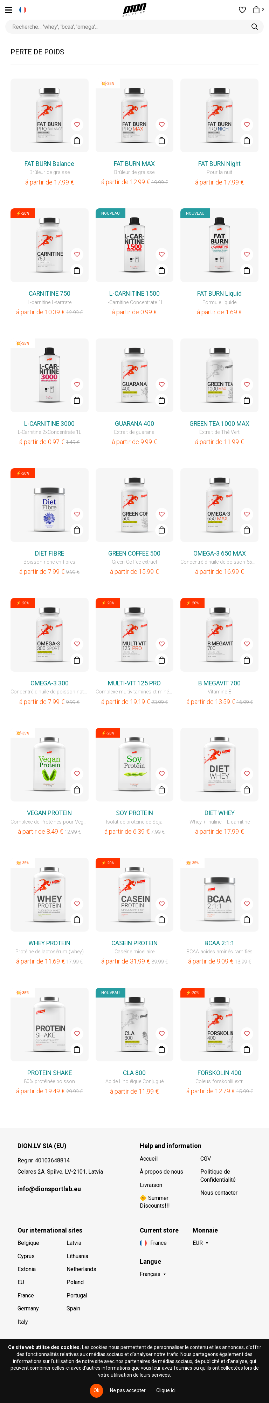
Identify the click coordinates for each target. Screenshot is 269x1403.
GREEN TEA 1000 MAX (219, 423)
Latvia (74, 1243)
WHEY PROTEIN (49, 943)
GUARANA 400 (134, 423)
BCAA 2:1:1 (220, 943)
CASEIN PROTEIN (134, 943)
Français (150, 1274)
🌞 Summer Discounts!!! (155, 1202)
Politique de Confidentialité (218, 1175)
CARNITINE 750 (49, 293)
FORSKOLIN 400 (219, 1072)
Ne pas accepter (128, 1390)
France (26, 1295)
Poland (75, 1282)
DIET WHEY (220, 813)
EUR (198, 1243)
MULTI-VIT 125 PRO (134, 683)
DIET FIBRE (49, 553)
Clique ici (165, 1390)
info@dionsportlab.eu (49, 1189)
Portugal (77, 1295)
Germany (28, 1308)
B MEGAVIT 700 (219, 683)
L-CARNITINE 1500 (134, 293)
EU (21, 1282)
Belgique (28, 1243)
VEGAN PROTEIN (49, 813)
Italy (23, 1321)
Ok (96, 1390)
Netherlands (81, 1269)
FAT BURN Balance (49, 163)
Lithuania (77, 1256)
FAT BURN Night (219, 163)
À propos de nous (161, 1171)
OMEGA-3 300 (49, 683)
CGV (205, 1158)
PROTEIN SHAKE (49, 1072)
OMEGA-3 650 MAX (219, 553)
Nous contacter (218, 1192)
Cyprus (26, 1256)
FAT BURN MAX (134, 163)
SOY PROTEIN (134, 813)
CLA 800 (134, 1072)
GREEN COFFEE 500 (134, 553)
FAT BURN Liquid (219, 293)
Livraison (151, 1185)
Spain (73, 1308)
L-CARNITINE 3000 (49, 423)
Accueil (149, 1158)
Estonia (27, 1269)
